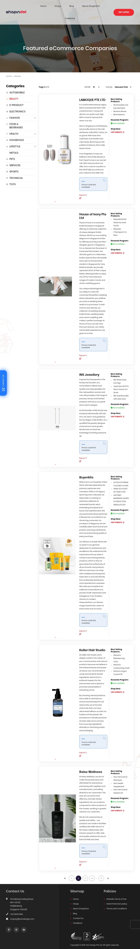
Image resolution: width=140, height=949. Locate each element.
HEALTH (12, 121)
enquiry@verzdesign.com (22, 914)
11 (101, 869)
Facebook (8, 925)
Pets (10, 147)
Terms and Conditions (117, 904)
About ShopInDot (77, 6)
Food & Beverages (14, 114)
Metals (13, 140)
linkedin (24, 925)
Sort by (109, 75)
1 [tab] (55, 189)
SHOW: (87, 75)
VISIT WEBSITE (118, 120)
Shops (54, 6)
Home (44, 6)
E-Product (15, 93)
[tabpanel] (57, 137)
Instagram (16, 925)
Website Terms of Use (116, 895)
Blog (63, 6)
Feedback (94, 6)
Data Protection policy (117, 899)
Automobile (15, 80)
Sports (12, 159)
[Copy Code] (104, 168)
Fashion (13, 105)
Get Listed (124, 6)
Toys (11, 172)
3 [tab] (59, 189)
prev (65, 869)
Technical (14, 166)
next (108, 869)
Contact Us (78, 914)
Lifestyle (13, 134)
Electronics (15, 99)
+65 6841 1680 (16, 910)
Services (13, 153)
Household (15, 128)
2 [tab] (57, 189)
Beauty (12, 86)
